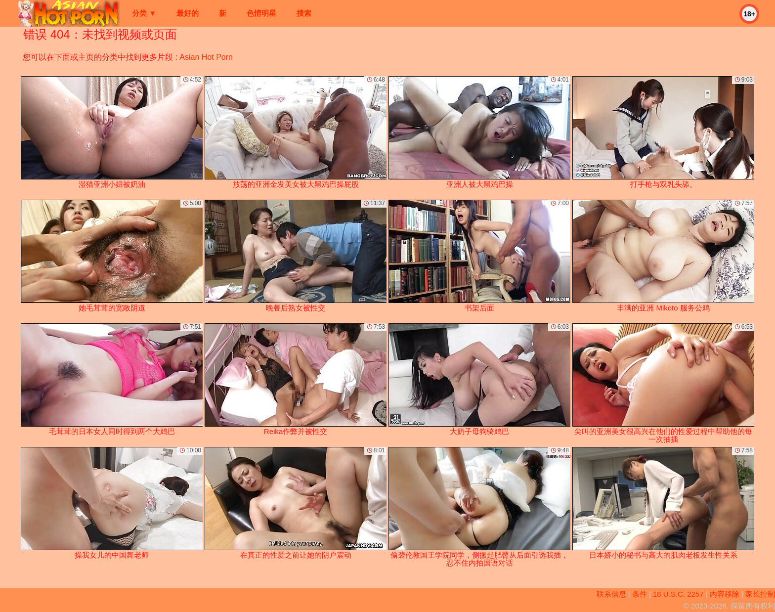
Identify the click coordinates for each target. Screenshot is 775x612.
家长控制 (760, 594)
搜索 (304, 13)
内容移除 (724, 594)
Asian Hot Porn (206, 57)
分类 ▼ (144, 13)
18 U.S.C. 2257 (678, 594)
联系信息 (611, 594)
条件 (639, 594)
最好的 (187, 13)
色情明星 (261, 13)
